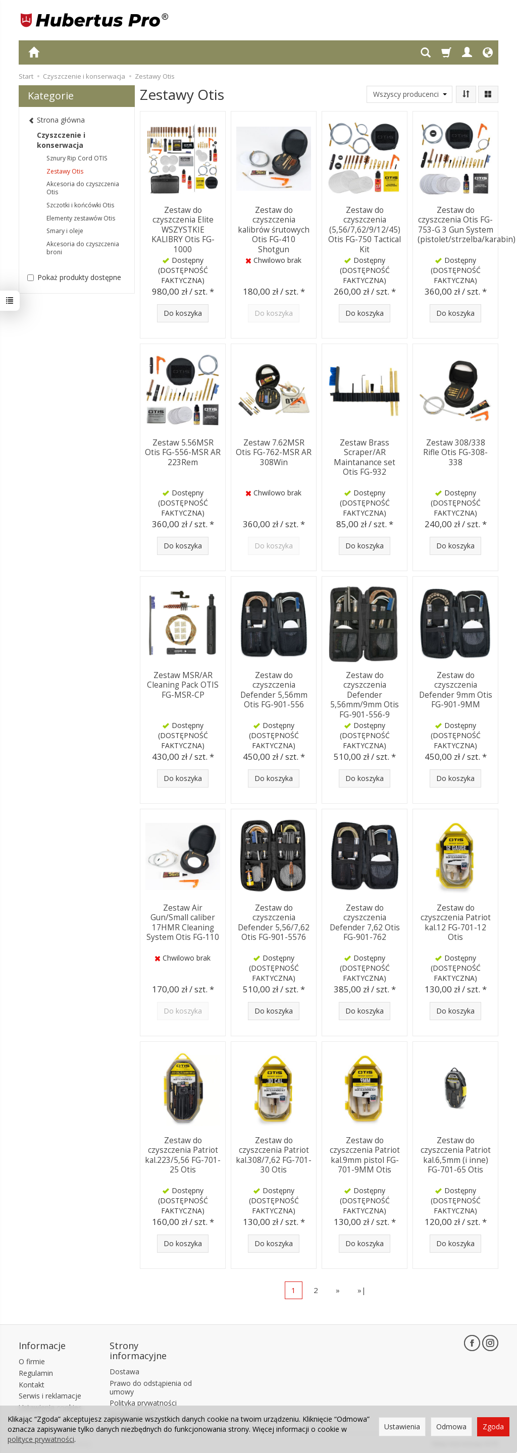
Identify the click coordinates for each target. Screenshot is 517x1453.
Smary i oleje (64, 231)
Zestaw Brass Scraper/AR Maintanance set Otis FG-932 (364, 456)
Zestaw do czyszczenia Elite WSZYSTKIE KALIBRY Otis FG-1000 (183, 223)
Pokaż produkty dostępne (74, 277)
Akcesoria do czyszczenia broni (82, 248)
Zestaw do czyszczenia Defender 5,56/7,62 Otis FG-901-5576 (273, 921)
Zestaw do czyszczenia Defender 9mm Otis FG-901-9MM (455, 688)
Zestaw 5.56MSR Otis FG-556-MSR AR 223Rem (183, 451)
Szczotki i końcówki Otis (80, 205)
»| (361, 1290)
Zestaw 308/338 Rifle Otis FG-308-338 (455, 451)
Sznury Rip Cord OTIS (77, 158)
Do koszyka (183, 313)
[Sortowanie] (466, 94)
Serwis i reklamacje (50, 1395)
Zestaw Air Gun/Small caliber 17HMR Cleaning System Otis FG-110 (182, 921)
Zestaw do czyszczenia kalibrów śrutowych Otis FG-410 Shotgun (273, 228)
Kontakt (31, 1383)
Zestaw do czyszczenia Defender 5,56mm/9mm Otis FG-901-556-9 (364, 693)
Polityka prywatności (143, 1402)
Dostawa (124, 1370)
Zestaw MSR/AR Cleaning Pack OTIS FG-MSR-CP (183, 684)
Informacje (42, 1345)
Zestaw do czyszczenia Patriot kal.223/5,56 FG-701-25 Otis (183, 1154)
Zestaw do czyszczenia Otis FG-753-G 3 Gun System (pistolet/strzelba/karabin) (466, 223)
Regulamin (36, 1372)
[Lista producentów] (409, 94)
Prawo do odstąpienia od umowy (151, 1386)
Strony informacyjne (138, 1350)
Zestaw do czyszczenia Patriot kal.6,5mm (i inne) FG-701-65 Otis (456, 1154)
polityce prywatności (41, 1439)
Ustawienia (402, 1426)
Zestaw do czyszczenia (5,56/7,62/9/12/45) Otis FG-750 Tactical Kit (364, 228)
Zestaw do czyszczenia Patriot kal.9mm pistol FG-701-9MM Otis (365, 1154)
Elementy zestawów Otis (80, 218)
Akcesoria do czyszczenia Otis (82, 188)
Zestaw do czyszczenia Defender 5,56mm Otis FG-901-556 (273, 688)
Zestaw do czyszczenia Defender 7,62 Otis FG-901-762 (365, 921)
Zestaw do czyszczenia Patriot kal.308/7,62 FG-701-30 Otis (274, 1154)
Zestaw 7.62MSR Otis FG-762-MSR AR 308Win (274, 451)
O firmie (32, 1360)
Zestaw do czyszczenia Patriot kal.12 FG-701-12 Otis (456, 921)
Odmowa (451, 1426)
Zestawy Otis (64, 171)
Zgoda (493, 1426)
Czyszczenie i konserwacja (61, 140)
